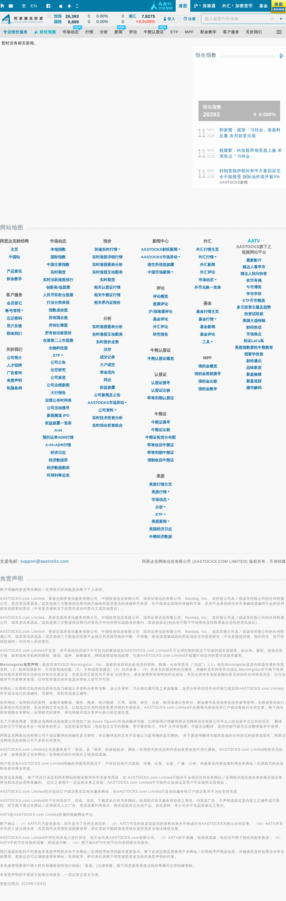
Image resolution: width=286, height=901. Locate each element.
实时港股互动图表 (107, 272)
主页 (14, 249)
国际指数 (58, 257)
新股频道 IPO (58, 415)
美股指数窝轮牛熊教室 (254, 347)
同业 (107, 380)
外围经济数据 (160, 536)
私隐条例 (14, 388)
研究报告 (160, 334)
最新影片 (253, 260)
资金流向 (107, 372)
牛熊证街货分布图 (160, 437)
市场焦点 (253, 334)
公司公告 (58, 362)
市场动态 (160, 499)
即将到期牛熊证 (160, 452)
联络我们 (14, 333)
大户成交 (107, 365)
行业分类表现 (58, 302)
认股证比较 (160, 390)
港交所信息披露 (160, 264)
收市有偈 (253, 280)
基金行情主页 (207, 311)
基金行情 (207, 319)
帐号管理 (14, 311)
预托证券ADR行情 (58, 437)
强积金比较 (207, 381)
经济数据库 (58, 460)
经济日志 (58, 452)
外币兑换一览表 (207, 287)
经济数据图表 (58, 468)
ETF (58, 355)
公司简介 (14, 357)
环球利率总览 (58, 475)
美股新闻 (160, 521)
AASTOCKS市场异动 (107, 402)
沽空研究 (58, 370)
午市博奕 (253, 287)
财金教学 (14, 279)
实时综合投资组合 (107, 425)
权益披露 (107, 387)
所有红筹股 (58, 325)
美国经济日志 (160, 529)
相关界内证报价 (107, 302)
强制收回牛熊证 (160, 460)
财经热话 (253, 327)
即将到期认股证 (160, 398)
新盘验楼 (253, 374)
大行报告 (58, 393)
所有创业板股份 (58, 333)
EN (34, 5)
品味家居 (253, 367)
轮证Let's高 (254, 341)
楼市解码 (253, 388)
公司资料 (107, 410)
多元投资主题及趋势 (254, 307)
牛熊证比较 (160, 430)
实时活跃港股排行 (58, 280)
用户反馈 (14, 326)
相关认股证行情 (107, 287)
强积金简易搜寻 (207, 374)
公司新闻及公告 (107, 395)
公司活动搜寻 (58, 408)
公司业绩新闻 (58, 385)
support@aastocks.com (44, 561)
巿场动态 (207, 280)
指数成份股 (58, 310)
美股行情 (160, 492)
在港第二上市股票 (58, 340)
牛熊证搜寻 (160, 422)
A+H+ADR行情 (58, 445)
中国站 (14, 257)
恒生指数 (206, 55)
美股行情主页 (160, 484)
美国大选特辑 (254, 320)
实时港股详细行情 (107, 257)
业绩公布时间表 (58, 400)
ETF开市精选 (254, 300)
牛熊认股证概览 (160, 358)
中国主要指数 (58, 264)
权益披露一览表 (58, 423)
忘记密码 (14, 318)
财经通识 (253, 361)
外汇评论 (160, 327)
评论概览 (160, 296)
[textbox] (244, 18)
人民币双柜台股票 (58, 295)
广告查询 (14, 373)
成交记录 (107, 357)
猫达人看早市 (254, 267)
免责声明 (14, 380)
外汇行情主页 (207, 249)
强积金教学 (207, 389)
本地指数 (58, 249)
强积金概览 (207, 366)
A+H (58, 430)
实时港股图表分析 (107, 264)
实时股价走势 (107, 342)
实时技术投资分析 (107, 418)
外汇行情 (207, 257)
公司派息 (58, 377)
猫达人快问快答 (253, 273)
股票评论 (160, 304)
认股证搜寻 (160, 383)
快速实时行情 (107, 249)
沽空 (107, 349)
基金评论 (160, 319)
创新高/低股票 (58, 287)
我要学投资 (253, 354)
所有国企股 (58, 318)
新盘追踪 (253, 381)
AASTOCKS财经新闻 (160, 249)
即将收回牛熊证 (160, 445)
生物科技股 (58, 348)
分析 (160, 507)
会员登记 (14, 303)
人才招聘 (14, 365)
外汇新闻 (207, 264)
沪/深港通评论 (160, 311)
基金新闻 (207, 327)
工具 (207, 342)
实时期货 (58, 272)
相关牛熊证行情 (107, 295)
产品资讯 (14, 271)
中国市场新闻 (160, 272)
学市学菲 (253, 294)
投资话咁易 (253, 314)
